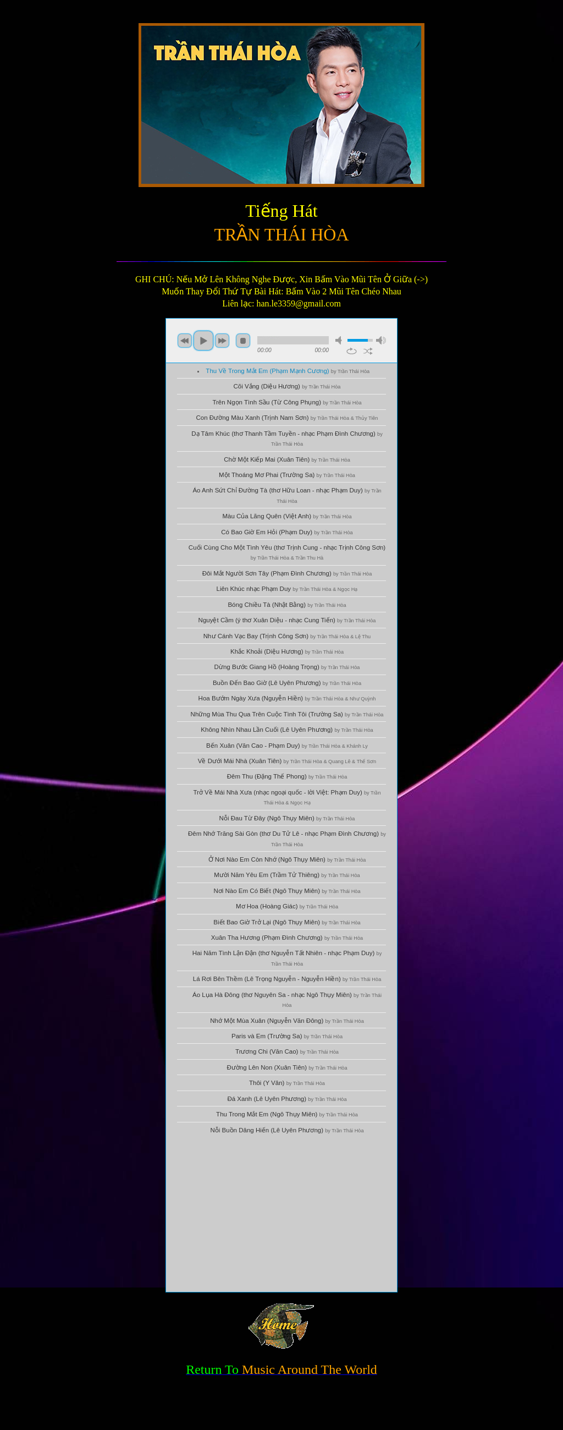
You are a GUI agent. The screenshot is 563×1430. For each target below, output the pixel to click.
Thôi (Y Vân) (287, 1083)
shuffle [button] (368, 351)
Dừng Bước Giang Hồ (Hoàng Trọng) (287, 667)
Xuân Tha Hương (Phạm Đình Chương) (287, 937)
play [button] (203, 341)
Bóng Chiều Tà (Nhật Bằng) (287, 604)
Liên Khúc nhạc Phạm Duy (287, 588)
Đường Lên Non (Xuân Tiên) (287, 1067)
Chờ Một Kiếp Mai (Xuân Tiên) (287, 459)
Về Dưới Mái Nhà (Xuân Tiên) (287, 761)
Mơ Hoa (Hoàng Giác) (287, 906)
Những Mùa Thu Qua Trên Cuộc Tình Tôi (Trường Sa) (287, 714)
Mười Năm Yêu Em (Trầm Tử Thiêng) (287, 875)
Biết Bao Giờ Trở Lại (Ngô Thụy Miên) (286, 922)
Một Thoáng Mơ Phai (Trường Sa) (287, 475)
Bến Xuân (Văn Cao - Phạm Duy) (287, 745)
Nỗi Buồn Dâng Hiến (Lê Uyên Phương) (286, 1130)
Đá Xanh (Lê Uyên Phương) (286, 1098)
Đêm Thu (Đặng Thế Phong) (287, 776)
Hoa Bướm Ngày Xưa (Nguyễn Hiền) (287, 698)
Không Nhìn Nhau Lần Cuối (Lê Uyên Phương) (287, 729)
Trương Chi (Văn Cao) (287, 1051)
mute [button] (340, 340)
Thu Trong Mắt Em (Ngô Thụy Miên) (287, 1114)
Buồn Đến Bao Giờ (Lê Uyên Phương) (287, 683)
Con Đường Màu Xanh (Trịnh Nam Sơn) (287, 417)
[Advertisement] (281, 1215)
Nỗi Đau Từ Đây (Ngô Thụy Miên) (287, 818)
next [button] (222, 340)
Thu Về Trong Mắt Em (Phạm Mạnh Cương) (287, 371)
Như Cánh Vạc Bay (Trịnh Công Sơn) (287, 636)
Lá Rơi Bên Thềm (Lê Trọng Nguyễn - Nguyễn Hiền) (287, 979)
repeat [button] (351, 351)
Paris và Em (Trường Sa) (287, 1036)
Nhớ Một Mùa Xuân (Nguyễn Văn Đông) (287, 1020)
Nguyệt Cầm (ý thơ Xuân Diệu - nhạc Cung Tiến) (287, 620)
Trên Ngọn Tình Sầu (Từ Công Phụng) (286, 402)
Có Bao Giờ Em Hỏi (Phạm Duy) (286, 532)
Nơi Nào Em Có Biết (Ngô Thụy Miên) (286, 890)
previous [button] (184, 340)
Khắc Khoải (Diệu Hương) (287, 651)
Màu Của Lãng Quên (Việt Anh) (286, 516)
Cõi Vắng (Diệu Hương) (287, 386)
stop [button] (243, 340)
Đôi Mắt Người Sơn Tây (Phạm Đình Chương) (287, 573)
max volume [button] (381, 340)
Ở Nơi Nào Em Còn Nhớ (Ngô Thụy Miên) (287, 859)
